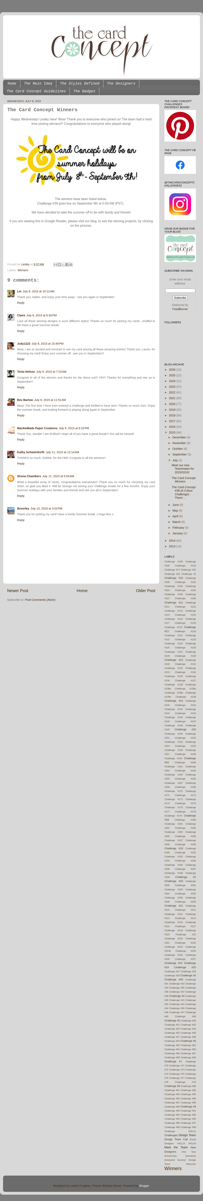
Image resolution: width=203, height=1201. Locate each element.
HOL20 (192, 1143)
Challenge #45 (177, 1008)
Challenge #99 (188, 1127)
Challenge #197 (185, 869)
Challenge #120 (185, 631)
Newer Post (17, 590)
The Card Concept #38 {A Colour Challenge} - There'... (184, 492)
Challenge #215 (173, 922)
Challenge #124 (173, 643)
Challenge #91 (188, 1111)
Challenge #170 (173, 791)
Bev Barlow (25, 400)
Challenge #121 (173, 635)
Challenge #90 (172, 1111)
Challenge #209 (185, 901)
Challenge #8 (172, 1086)
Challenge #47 (177, 1012)
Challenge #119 (173, 627)
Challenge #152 (185, 738)
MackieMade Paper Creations (37, 428)
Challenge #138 (173, 684)
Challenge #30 (173, 979)
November (180, 443)
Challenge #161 (173, 766)
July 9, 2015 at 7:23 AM (51, 371)
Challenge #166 (185, 778)
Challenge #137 (185, 680)
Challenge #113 (173, 611)
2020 (172, 404)
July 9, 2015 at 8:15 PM (74, 428)
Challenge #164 (173, 774)
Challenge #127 (173, 652)
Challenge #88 (188, 1102)
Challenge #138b (185, 688)
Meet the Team (176, 1147)
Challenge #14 (173, 700)
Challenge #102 (173, 586)
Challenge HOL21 (180, 1131)
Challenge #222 (185, 943)
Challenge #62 (188, 1045)
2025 (172, 375)
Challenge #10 (173, 577)
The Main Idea (38, 84)
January (178, 533)
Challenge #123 (185, 639)
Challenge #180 (185, 820)
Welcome (191, 1164)
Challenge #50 (188, 1020)
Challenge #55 (172, 1033)
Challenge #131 (185, 664)
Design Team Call (176, 1139)
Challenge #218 (173, 930)
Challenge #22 (186, 934)
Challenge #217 (185, 926)
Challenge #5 (172, 1020)
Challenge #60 (172, 1045)
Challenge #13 (173, 659)
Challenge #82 (188, 1090)
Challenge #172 (185, 795)
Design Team (187, 1135)
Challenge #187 (173, 840)
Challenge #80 (188, 1086)
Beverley (23, 508)
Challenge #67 (188, 1053)
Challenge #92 (172, 1115)
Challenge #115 (185, 615)
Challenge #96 (172, 1123)
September (180, 454)
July (176, 460)
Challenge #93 (188, 1115)
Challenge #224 (186, 951)
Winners (22, 270)
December (180, 437)
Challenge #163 (185, 770)
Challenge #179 (173, 815)
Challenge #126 (185, 647)
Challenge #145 (173, 717)
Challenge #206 (173, 897)
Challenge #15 (185, 729)
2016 (172, 426)
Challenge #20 (173, 881)
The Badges (84, 91)
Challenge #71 (177, 1065)
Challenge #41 (177, 1000)
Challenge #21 (173, 905)
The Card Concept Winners (184, 479)
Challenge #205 (185, 893)
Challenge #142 (173, 709)
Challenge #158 (185, 754)
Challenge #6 (188, 1040)
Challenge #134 (185, 672)
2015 (172, 432)
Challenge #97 (188, 1123)
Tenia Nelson (26, 371)
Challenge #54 (188, 1029)
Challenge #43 (177, 1004)
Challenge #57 (172, 1037)
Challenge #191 (185, 852)
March (177, 522)
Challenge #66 (172, 1053)
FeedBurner (180, 309)
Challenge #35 (177, 987)
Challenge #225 (173, 955)
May (176, 510)
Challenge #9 (188, 1106)
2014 (172, 540)
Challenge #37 (177, 992)
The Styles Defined (79, 84)
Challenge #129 (185, 656)
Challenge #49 (185, 1016)
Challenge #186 (185, 836)
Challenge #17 (172, 569)
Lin (19, 291)
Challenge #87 (172, 1102)
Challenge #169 (185, 787)
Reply (21, 302)
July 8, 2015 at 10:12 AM (38, 291)
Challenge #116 (173, 619)
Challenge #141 (185, 705)
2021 (172, 398)
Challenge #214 (185, 918)
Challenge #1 (188, 574)
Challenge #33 (177, 983)
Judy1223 (23, 343)
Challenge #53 (172, 1029)
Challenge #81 (172, 1090)
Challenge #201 (185, 885)
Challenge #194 (185, 860)
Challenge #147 (185, 721)
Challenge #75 (177, 1074)
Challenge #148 (173, 725)
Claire (21, 315)
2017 (172, 421)
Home (12, 84)
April (176, 516)
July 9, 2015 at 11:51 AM (50, 400)
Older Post (145, 590)
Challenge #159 (173, 758)
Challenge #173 (173, 799)
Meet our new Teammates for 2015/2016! (183, 469)
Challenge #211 (185, 910)
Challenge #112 (185, 606)
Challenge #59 (172, 1041)
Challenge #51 (172, 1025)
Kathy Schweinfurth (30, 452)
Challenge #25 (185, 967)
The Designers (121, 84)
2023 (172, 386)
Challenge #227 (185, 959)
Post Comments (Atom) (40, 599)
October (178, 448)
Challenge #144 (185, 713)
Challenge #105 (173, 594)
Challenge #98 (172, 1127)
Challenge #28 (188, 971)
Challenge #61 (172, 574)
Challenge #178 (185, 811)
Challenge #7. (173, 1061)
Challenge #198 (173, 873)
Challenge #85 (172, 1098)
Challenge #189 (185, 844)
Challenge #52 (188, 1025)
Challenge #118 (185, 623)
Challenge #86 (188, 1098)
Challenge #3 (188, 975)
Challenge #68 (172, 1057)
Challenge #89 (172, 1106)
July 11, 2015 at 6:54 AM (58, 476)
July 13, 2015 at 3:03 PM (46, 508)
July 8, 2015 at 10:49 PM (48, 343)
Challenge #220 (173, 938)
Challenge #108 (185, 598)
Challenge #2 (185, 877)
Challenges (171, 1135)
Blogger (144, 1185)
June (176, 504)
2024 (172, 381)
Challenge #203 (173, 889)
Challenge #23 (173, 963)
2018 (172, 415)
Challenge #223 (173, 947)
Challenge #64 (172, 1049)
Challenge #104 (185, 590)
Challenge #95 (188, 1119)
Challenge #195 (173, 865)
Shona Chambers (29, 476)
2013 (172, 546)
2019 (172, 409)
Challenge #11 (173, 602)
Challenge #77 (177, 1078)
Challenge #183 (185, 828)
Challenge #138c (173, 692)
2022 (172, 392)
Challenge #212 (173, 914)
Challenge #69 (188, 1057)
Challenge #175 (185, 803)
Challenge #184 (173, 832)
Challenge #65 (188, 1049)
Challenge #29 (172, 975)
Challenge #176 (173, 807)
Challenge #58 (188, 1037)
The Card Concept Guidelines (36, 91)
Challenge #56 (188, 1033)
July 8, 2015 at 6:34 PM (41, 315)
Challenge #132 (173, 668)
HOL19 (181, 1143)
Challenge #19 (173, 848)
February (179, 527)
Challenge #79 (185, 1082)
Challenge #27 (172, 971)
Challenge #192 (173, 856)
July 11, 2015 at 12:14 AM (62, 452)
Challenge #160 (185, 762)
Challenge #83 (172, 1094)
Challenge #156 (173, 750)
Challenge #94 (172, 1119)
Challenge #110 (185, 565)
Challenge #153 (173, 742)
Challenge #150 (173, 734)
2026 (172, 369)
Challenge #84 (188, 1094)
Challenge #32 (188, 569)
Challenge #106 (173, 561)
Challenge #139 (186, 697)
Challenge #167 (173, 783)
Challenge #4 (177, 995)
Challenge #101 (185, 582)
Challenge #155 (185, 746)
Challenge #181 (173, 824)
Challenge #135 (173, 676)
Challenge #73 (177, 1069)
